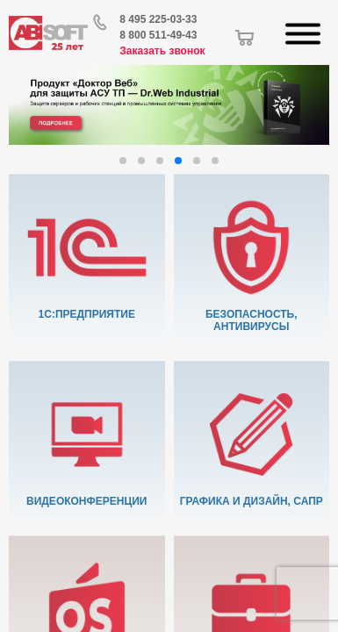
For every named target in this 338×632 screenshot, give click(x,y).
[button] (122, 160)
